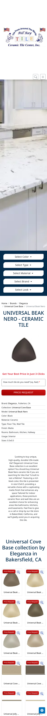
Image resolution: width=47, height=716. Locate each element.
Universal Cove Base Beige (12, 683)
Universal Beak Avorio (35, 592)
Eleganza (23, 303)
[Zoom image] (18, 572)
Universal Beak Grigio (12, 653)
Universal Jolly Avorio (35, 714)
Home (4, 303)
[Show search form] (35, 77)
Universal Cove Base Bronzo (35, 683)
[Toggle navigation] (42, 77)
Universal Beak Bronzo (35, 622)
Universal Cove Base (13, 306)
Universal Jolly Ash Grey (12, 714)
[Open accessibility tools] (42, 710)
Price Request (23, 392)
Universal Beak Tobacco (35, 653)
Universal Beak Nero (18, 411)
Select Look (22, 289)
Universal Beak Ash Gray (12, 592)
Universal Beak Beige (12, 622)
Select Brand (22, 281)
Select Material (22, 273)
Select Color (22, 256)
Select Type (22, 265)
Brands (13, 303)
